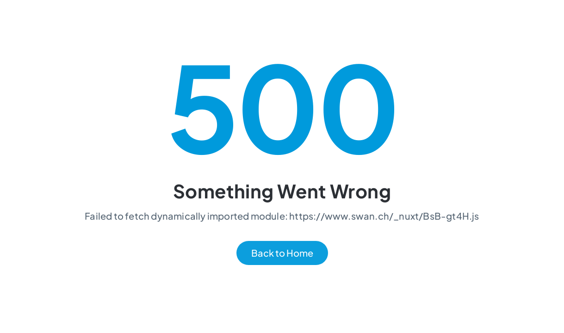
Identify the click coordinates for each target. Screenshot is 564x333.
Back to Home (282, 253)
